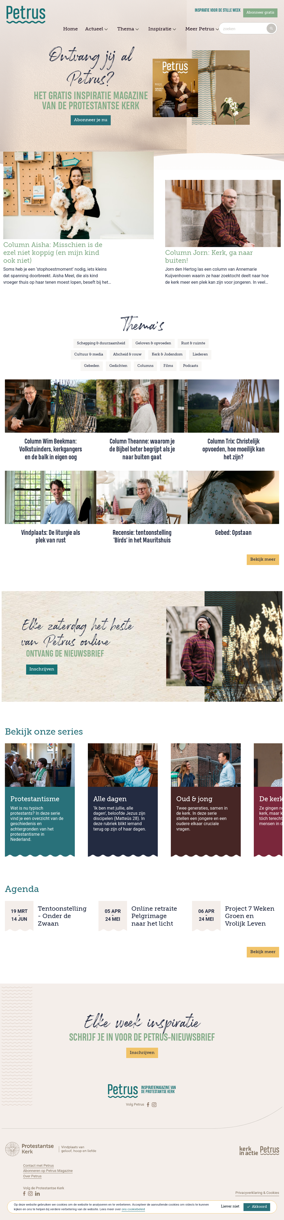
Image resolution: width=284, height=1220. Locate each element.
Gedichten (118, 366)
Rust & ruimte (193, 343)
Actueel (95, 29)
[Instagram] (154, 1104)
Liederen (200, 354)
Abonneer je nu (90, 120)
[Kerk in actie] (249, 1150)
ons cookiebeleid (133, 1209)
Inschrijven (41, 669)
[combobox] (248, 28)
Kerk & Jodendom (167, 354)
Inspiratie (161, 29)
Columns (145, 366)
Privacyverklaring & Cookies (257, 1193)
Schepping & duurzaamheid (101, 343)
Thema (127, 29)
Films (168, 366)
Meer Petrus (201, 29)
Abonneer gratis (260, 12)
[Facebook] (148, 1104)
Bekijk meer (263, 559)
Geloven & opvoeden (153, 343)
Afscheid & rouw (127, 354)
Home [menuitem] (70, 29)
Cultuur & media (88, 354)
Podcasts (190, 366)
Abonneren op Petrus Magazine (48, 1171)
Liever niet (230, 1206)
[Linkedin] (37, 1193)
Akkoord (257, 1207)
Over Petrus (32, 1176)
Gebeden (91, 366)
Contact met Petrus (38, 1165)
